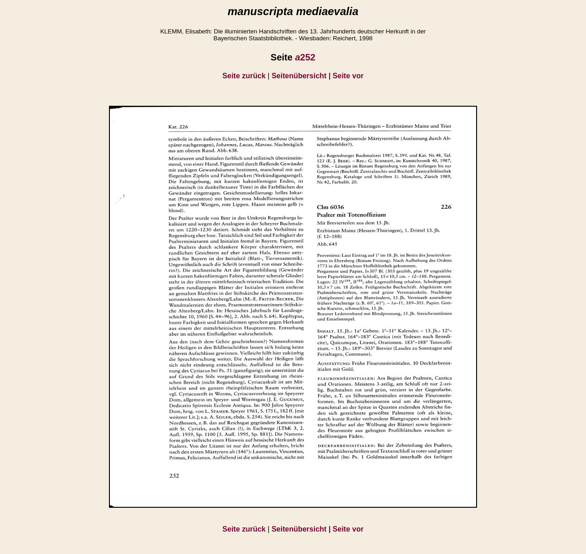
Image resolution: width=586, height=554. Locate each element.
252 (305, 57)
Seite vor (348, 76)
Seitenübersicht (301, 76)
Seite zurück (244, 76)
